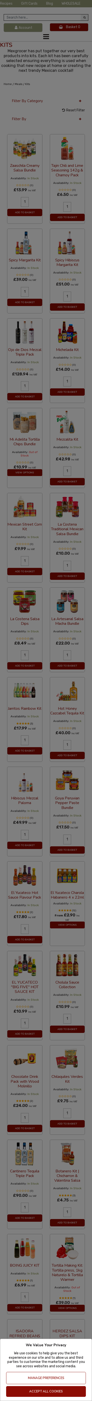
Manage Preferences (46, 1378)
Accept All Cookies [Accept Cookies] (46, 1391)
